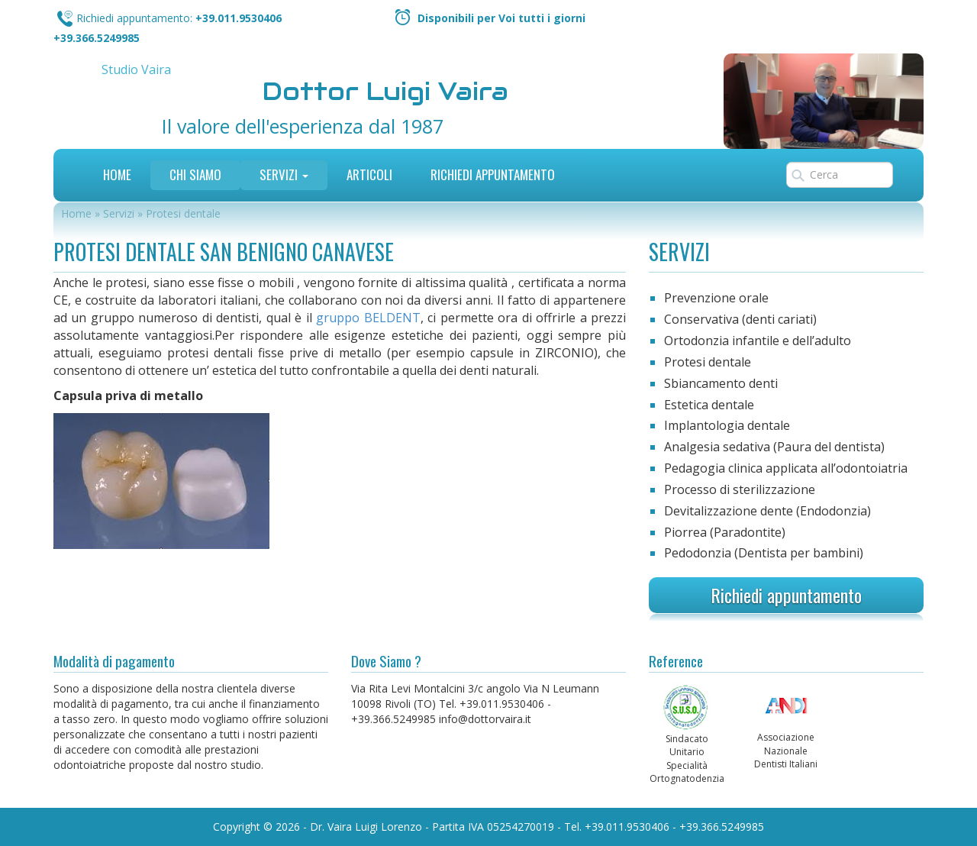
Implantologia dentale (727, 425)
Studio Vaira (136, 69)
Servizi (284, 174)
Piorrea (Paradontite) (724, 532)
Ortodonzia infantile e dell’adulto (757, 340)
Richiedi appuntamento (786, 595)
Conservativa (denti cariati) (740, 319)
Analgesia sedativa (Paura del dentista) (774, 446)
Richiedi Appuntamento (492, 174)
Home (117, 174)
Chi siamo (195, 174)
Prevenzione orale (716, 297)
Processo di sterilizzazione (739, 489)
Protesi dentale (707, 362)
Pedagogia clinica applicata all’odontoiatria (786, 468)
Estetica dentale (709, 404)
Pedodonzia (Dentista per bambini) (763, 552)
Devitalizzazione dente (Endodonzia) (767, 510)
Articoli (369, 174)
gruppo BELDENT (368, 317)
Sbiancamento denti (721, 383)
